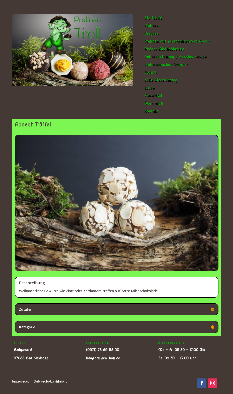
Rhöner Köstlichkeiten (164, 49)
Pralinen (151, 25)
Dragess (151, 33)
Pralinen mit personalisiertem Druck (176, 41)
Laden (149, 87)
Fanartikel (153, 95)
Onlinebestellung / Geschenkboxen (175, 56)
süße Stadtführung (160, 80)
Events (150, 72)
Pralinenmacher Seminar (166, 64)
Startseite (153, 18)
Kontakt (151, 111)
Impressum (20, 381)
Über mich (153, 103)
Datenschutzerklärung (51, 381)
